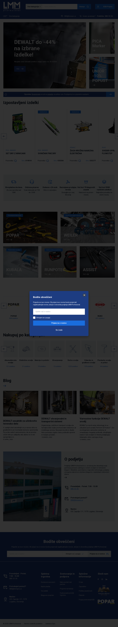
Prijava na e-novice (59, 323)
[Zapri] (84, 295)
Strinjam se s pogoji (43, 318)
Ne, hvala (59, 330)
